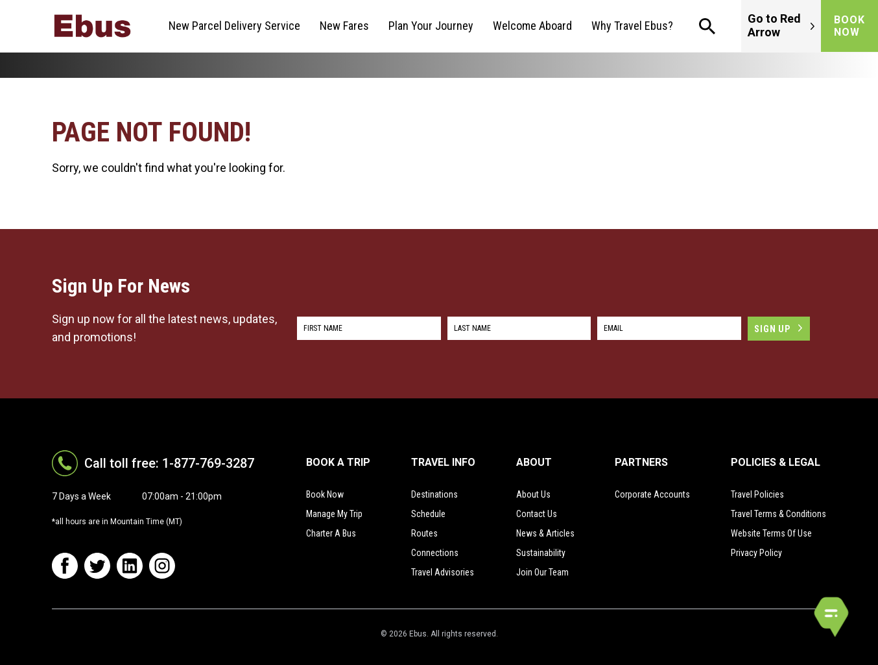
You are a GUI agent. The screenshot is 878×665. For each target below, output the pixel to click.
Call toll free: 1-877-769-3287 (169, 463)
